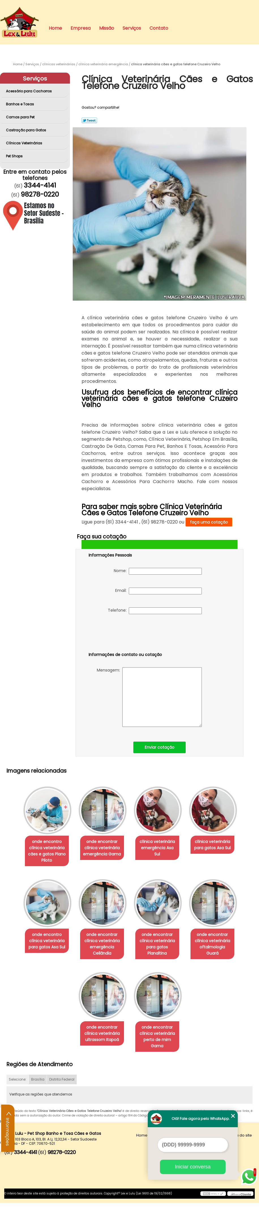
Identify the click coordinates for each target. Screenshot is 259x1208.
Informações (8, 1128)
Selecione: (17, 1084)
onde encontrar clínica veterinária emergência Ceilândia (101, 947)
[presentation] (125, 634)
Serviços (132, 28)
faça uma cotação (209, 522)
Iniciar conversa (193, 1167)
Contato (158, 28)
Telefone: (155, 610)
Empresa (80, 28)
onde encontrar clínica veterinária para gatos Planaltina (158, 947)
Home (55, 28)
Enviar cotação (159, 747)
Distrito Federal (61, 1084)
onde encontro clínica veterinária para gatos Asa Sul (43, 944)
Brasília (37, 1084)
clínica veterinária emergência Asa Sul (158, 846)
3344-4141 (40, 185)
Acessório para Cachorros (29, 91)
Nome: (158, 571)
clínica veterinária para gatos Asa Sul (216, 846)
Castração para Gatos (26, 130)
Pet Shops (14, 156)
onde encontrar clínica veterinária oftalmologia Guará (215, 944)
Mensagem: (149, 697)
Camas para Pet (20, 117)
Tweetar (89, 120)
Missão (106, 28)
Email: (158, 591)
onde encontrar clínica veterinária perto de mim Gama (158, 1041)
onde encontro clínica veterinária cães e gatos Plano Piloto (43, 852)
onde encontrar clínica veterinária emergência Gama (101, 849)
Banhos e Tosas (20, 104)
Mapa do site (240, 1140)
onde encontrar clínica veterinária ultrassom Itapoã (101, 1038)
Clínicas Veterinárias (24, 143)
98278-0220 (40, 194)
